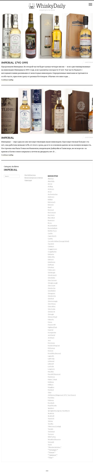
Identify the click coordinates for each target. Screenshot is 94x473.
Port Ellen (51, 398)
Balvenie (51, 205)
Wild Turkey (52, 437)
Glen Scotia (51, 309)
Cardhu (50, 239)
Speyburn (51, 408)
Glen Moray (52, 304)
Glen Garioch (52, 280)
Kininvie (50, 351)
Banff (49, 207)
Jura (49, 340)
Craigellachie (52, 252)
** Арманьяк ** (52, 455)
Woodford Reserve (54, 439)
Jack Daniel (51, 335)
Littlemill (51, 364)
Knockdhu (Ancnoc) (54, 353)
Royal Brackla (52, 405)
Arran (50, 192)
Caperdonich (52, 236)
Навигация (28, 180)
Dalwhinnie (51, 262)
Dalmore (51, 259)
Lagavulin (51, 356)
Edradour (51, 267)
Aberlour (51, 179)
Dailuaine (51, 254)
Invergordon (52, 332)
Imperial (7, 137)
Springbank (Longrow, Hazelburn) (59, 411)
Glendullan (51, 278)
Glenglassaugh (53, 283)
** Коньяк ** (51, 452)
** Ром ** (51, 458)
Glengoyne (51, 293)
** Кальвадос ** (53, 450)
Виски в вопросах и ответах (34, 178)
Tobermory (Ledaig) (54, 426)
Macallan (51, 372)
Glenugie (51, 314)
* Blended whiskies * (54, 447)
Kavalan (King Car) (54, 345)
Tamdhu (50, 424)
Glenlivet (51, 299)
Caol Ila (50, 233)
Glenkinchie (52, 296)
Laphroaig (51, 358)
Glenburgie (51, 272)
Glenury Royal (52, 317)
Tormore (51, 434)
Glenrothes (51, 306)
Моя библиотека (30, 175)
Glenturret (51, 312)
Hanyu (50, 322)
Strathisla (51, 413)
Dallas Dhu (51, 257)
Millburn (50, 385)
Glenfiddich (52, 291)
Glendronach (52, 275)
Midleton (51, 382)
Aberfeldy (51, 181)
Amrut (50, 184)
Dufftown (51, 265)
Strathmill (51, 416)
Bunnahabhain (52, 228)
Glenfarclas (51, 288)
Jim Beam (51, 338)
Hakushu (51, 319)
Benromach (52, 212)
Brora (50, 223)
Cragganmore (52, 249)
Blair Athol (51, 218)
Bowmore (51, 220)
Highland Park (52, 327)
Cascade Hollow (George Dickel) (58, 241)
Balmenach (51, 202)
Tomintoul (51, 432)
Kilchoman (51, 348)
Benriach (51, 210)
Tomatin (50, 429)
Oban (49, 392)
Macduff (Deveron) (54, 374)
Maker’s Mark (52, 379)
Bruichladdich (52, 226)
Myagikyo (51, 387)
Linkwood (51, 361)
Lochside (51, 366)
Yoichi (50, 445)
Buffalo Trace (52, 231)
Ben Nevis (51, 215)
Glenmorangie (52, 301)
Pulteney (51, 400)
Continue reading (7, 80)
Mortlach (51, 390)
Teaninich (51, 418)
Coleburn (51, 246)
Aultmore (51, 197)
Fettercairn (51, 270)
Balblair (50, 199)
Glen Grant (51, 285)
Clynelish (51, 244)
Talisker (50, 421)
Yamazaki (51, 442)
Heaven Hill (51, 325)
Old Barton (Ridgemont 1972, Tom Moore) (62, 395)
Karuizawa (51, 343)
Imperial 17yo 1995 (14, 62)
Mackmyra (51, 377)
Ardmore (51, 189)
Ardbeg (50, 186)
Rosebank (51, 403)
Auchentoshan (53, 194)
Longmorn (51, 369)
